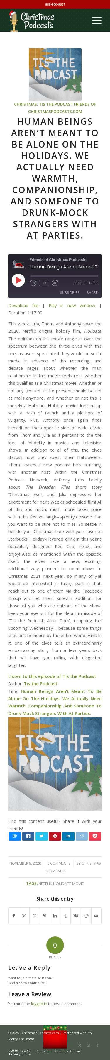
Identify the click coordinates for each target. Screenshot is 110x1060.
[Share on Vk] (76, 916)
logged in (39, 1003)
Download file (23, 305)
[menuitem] (94, 20)
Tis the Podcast (56, 104)
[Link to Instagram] (88, 1045)
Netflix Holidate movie (61, 883)
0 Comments (58, 863)
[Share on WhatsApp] (35, 916)
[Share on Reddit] (86, 916)
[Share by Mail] (96, 916)
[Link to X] (79, 1045)
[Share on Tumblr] (65, 916)
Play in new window (72, 305)
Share (92, 292)
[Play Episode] (18, 280)
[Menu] (94, 20)
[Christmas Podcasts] (45, 20)
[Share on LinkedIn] (55, 916)
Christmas (25, 104)
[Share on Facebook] (14, 916)
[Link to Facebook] (97, 1045)
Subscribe (69, 292)
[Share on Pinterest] (45, 916)
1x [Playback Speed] (44, 283)
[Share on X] (24, 916)
